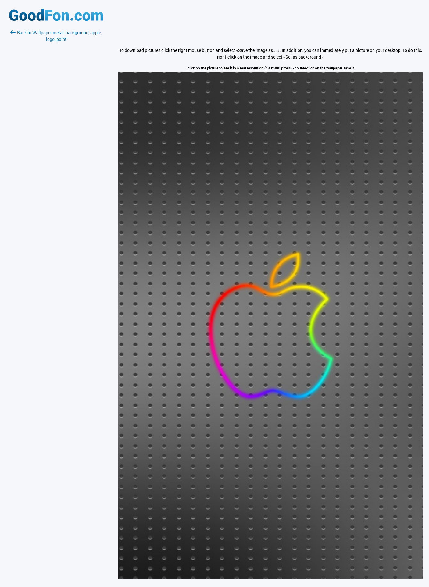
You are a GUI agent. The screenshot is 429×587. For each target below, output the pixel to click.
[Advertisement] (56, 115)
